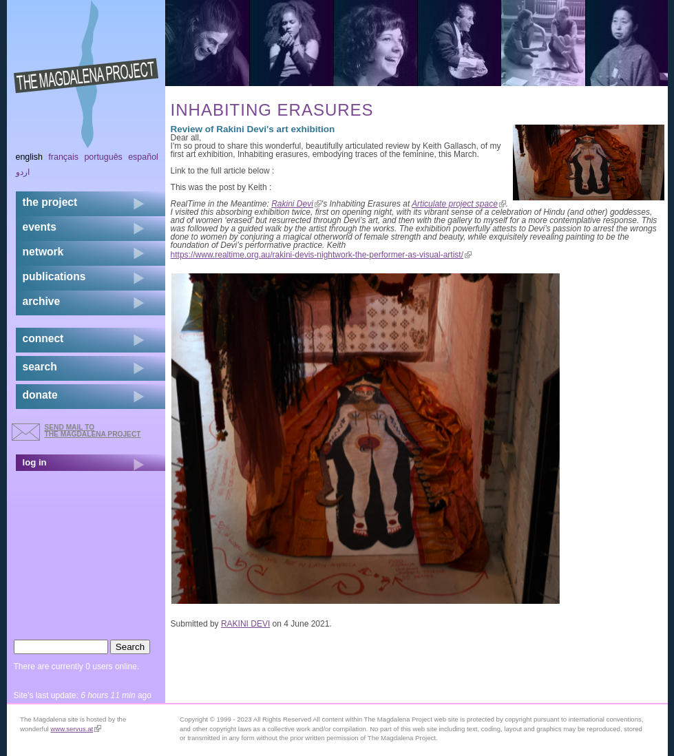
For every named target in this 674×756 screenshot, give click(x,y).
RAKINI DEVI (245, 624)
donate (40, 395)
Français (63, 157)
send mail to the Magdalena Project (93, 430)
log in (35, 462)
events (39, 227)
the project (50, 202)
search (40, 366)
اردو (23, 172)
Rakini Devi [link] (296, 204)
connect (43, 338)
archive (42, 301)
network (43, 252)
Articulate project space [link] (459, 204)
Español (143, 157)
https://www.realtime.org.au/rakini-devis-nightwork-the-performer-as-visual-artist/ (321, 255)
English (29, 157)
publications (54, 276)
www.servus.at (75, 729)
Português (103, 157)
